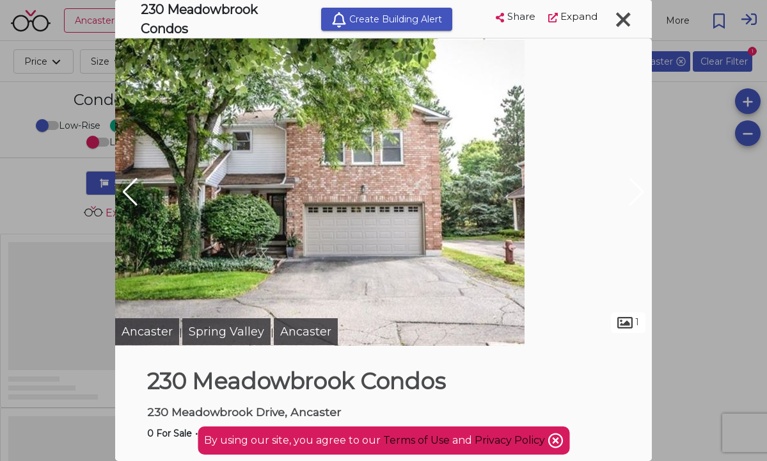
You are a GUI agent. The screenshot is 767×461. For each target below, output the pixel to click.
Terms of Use (416, 440)
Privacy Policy (511, 440)
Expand (572, 16)
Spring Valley (226, 332)
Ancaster (147, 332)
